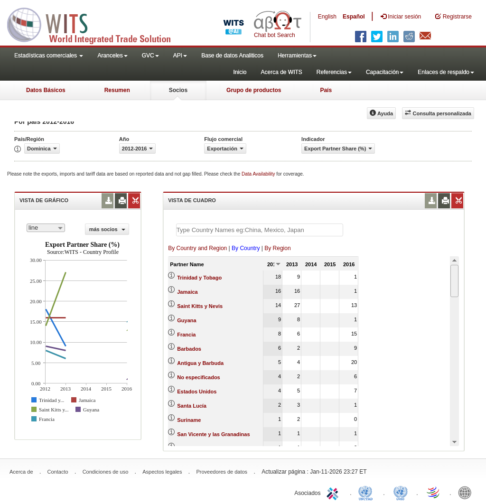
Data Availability (259, 174)
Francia (186, 334)
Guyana (186, 320)
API (180, 55)
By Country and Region (197, 248)
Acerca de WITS (281, 72)
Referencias (334, 72)
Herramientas (297, 55)
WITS (95, 23)
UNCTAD (367, 492)
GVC (150, 55)
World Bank (467, 492)
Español (354, 16)
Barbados (189, 349)
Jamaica (187, 292)
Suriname (189, 420)
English (327, 16)
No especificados (198, 377)
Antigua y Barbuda (200, 363)
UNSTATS (400, 492)
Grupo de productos (253, 90)
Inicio (239, 72)
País (326, 90)
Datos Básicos (45, 90)
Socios (178, 90)
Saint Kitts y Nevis (200, 306)
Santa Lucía (191, 406)
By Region (277, 248)
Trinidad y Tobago (199, 277)
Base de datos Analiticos (232, 55)
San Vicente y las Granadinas (213, 434)
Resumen (117, 90)
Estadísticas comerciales (48, 55)
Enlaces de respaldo (446, 72)
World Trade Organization (433, 492)
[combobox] (46, 228)
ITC (334, 492)
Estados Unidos (196, 391)
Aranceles (112, 55)
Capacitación (384, 72)
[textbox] (259, 230)
